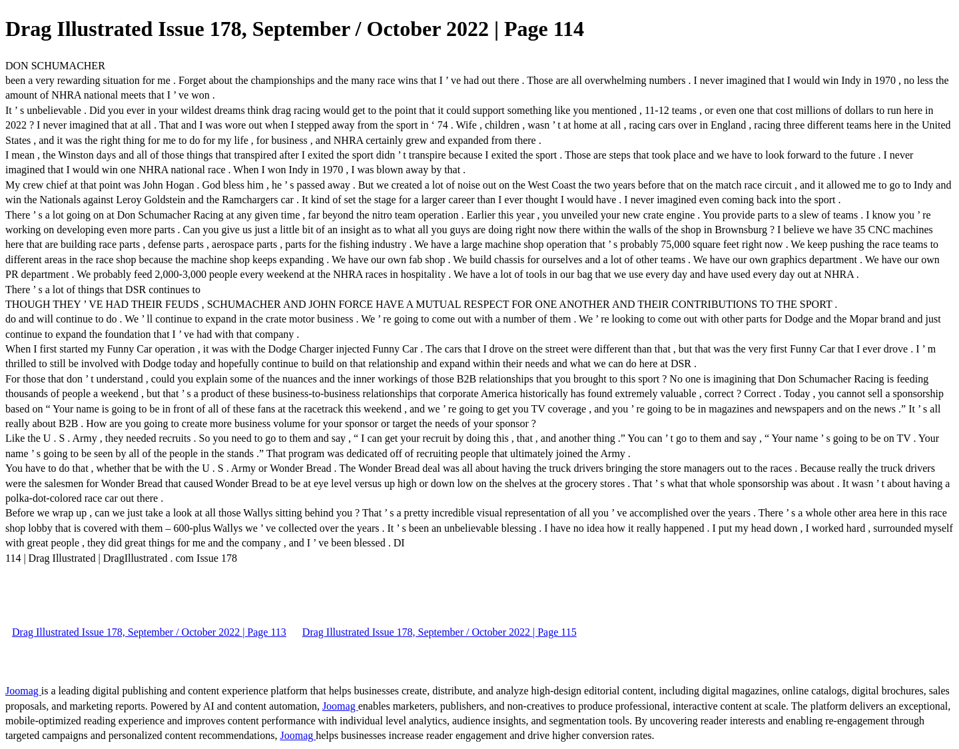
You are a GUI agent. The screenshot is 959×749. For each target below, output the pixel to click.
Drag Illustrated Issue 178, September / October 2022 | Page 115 (439, 632)
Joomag (23, 690)
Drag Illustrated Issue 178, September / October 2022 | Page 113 (149, 632)
